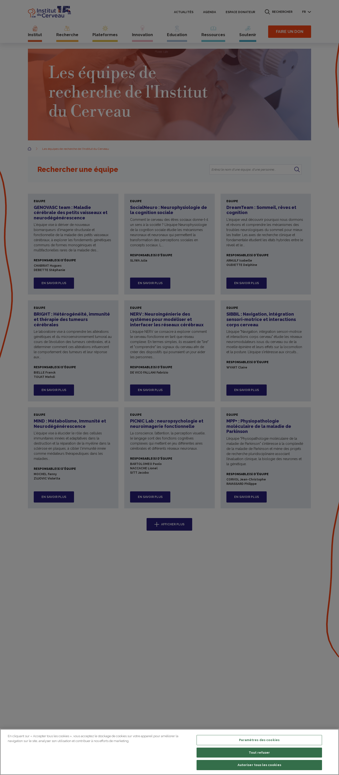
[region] (169, 752)
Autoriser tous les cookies (259, 765)
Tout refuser (259, 752)
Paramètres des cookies (259, 740)
